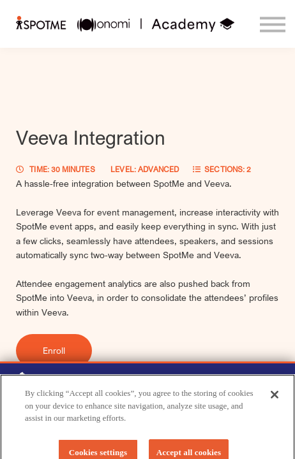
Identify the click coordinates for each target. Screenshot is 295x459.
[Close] (275, 400)
